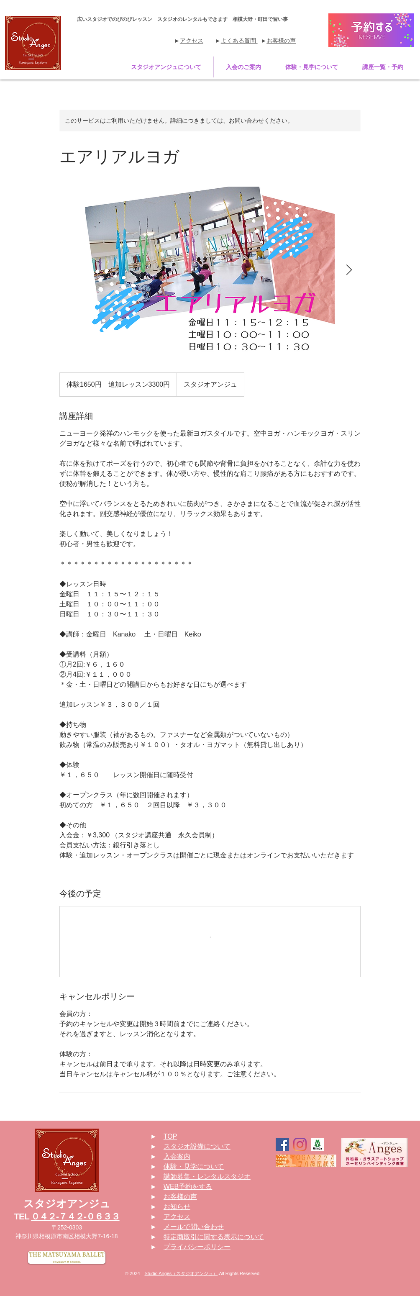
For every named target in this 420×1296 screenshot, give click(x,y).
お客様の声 (281, 40)
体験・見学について (194, 1166)
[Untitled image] (210, 270)
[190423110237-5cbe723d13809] (317, 1144)
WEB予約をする (188, 1186)
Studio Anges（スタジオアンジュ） (181, 1273)
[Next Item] (349, 270)
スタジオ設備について (197, 1146)
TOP (170, 1136)
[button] (166, 66)
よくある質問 (239, 40)
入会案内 (177, 1156)
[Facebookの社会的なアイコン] (282, 1144)
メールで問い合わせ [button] (194, 1226)
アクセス (191, 40)
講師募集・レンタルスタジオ (207, 1176)
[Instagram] (300, 1144)
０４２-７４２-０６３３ (75, 1216)
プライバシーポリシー (197, 1246)
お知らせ (177, 1206)
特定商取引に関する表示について (214, 1236)
